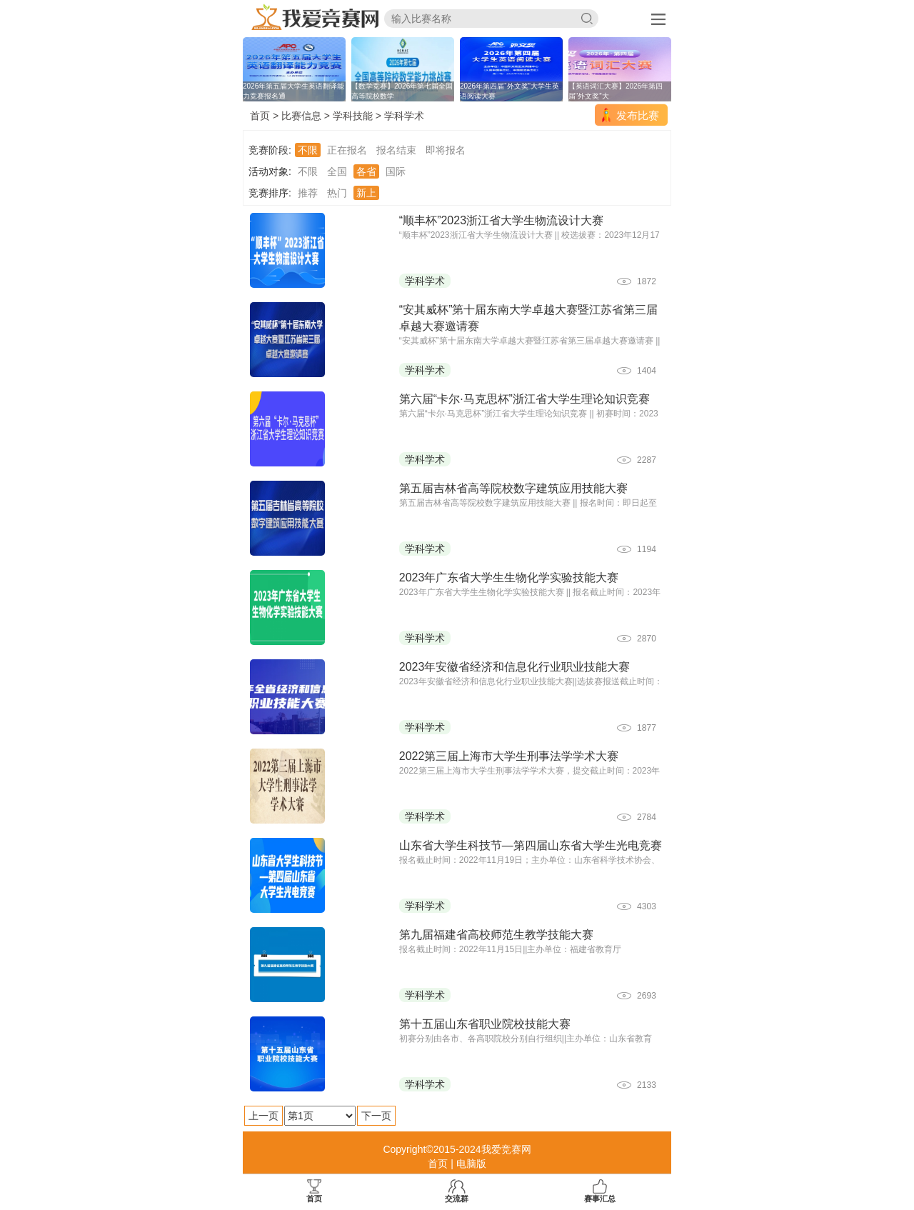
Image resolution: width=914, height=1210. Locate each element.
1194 (646, 549)
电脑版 (471, 1163)
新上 (366, 193)
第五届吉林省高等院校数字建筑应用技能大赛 (513, 488)
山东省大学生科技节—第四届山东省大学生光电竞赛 (530, 845)
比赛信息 (301, 115)
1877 (646, 728)
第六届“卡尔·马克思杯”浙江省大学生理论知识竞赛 (524, 399)
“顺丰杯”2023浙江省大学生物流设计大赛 (501, 220)
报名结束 (396, 150)
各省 (366, 171)
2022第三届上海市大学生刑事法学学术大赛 (509, 756)
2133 (646, 1085)
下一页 (376, 1115)
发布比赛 (637, 115)
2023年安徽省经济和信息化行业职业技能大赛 (515, 667)
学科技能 (353, 115)
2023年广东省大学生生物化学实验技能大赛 (509, 577)
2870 (646, 639)
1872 (646, 281)
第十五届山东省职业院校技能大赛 (485, 1024)
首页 (260, 115)
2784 (646, 817)
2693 (646, 996)
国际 (396, 171)
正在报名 (347, 150)
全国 (337, 171)
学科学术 (404, 115)
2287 (646, 460)
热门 (337, 193)
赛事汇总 (600, 1191)
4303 (646, 906)
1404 (646, 371)
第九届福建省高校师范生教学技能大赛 (496, 935)
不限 (308, 150)
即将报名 (446, 150)
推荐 (308, 193)
